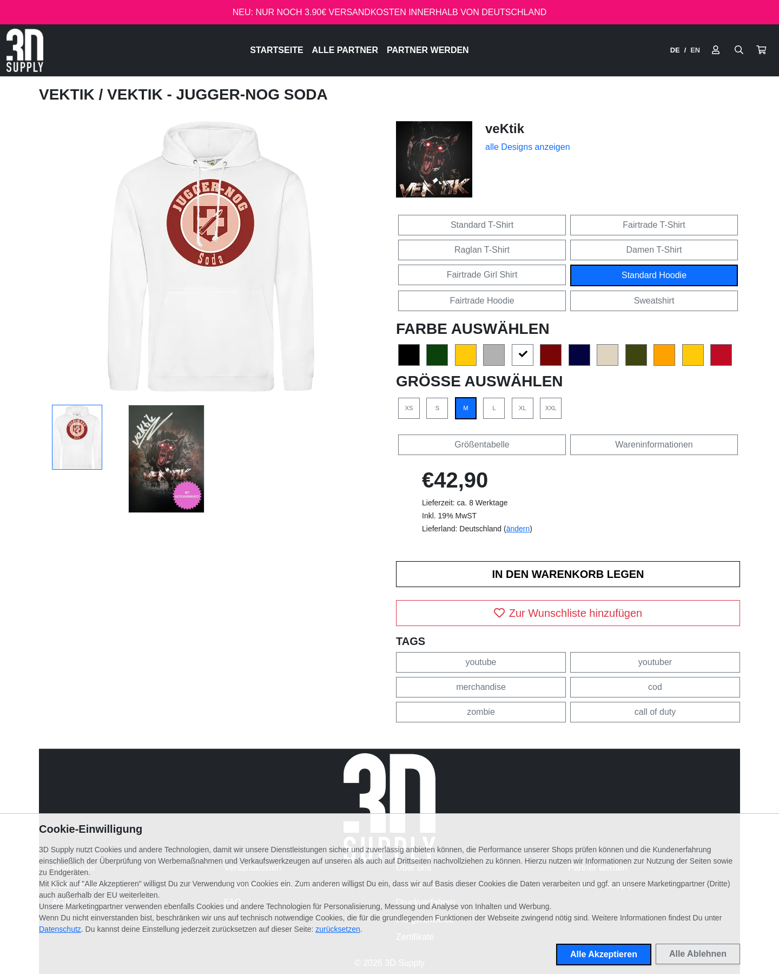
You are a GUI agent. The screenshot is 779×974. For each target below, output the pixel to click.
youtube (481, 662)
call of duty (655, 711)
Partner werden (428, 50)
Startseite (276, 50)
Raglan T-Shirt (482, 249)
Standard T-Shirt (482, 224)
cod (655, 687)
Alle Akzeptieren (603, 954)
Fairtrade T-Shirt (654, 224)
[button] (761, 50)
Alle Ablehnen (698, 953)
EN (695, 50)
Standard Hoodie (654, 275)
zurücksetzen (337, 929)
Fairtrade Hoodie (482, 300)
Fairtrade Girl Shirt (482, 274)
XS (409, 408)
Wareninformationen (653, 444)
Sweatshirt (654, 300)
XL (522, 408)
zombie (481, 711)
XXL (551, 408)
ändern (518, 528)
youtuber (655, 662)
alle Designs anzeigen (527, 147)
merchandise (481, 687)
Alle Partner (345, 50)
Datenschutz (60, 929)
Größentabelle (481, 444)
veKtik (68, 94)
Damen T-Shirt (654, 249)
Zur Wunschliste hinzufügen (568, 613)
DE (675, 50)
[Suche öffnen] (739, 50)
